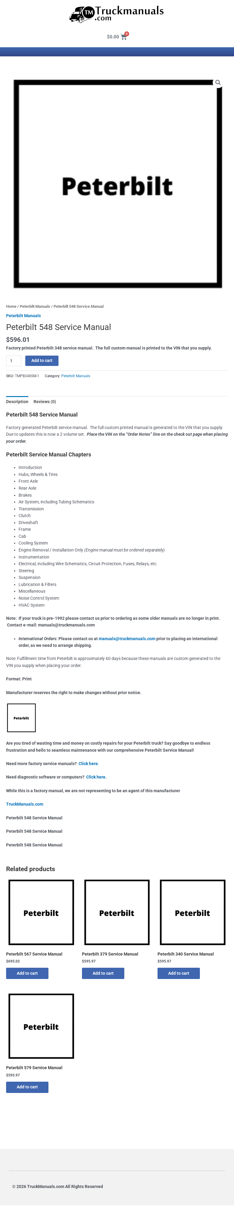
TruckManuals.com (24, 804)
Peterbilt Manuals (35, 306)
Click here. (89, 763)
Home (11, 306)
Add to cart (41, 360)
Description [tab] (17, 401)
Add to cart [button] (28, 973)
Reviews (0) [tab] (45, 401)
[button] (218, 82)
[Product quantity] (13, 361)
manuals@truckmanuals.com (127, 638)
